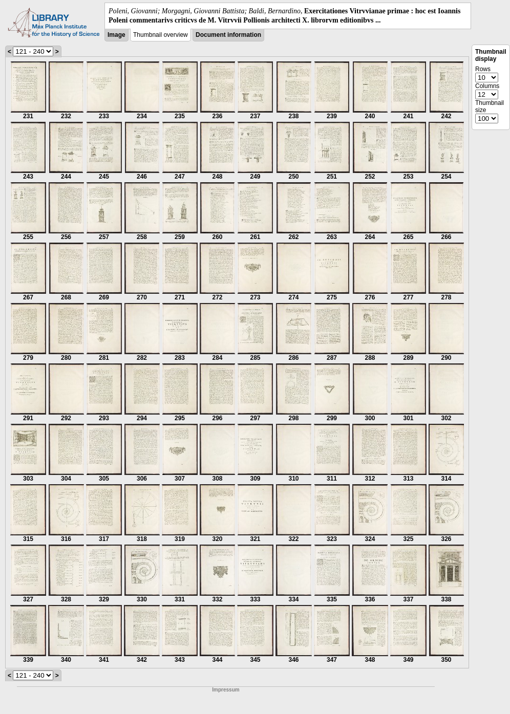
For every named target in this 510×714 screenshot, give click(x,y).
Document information (228, 34)
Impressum (225, 690)
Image (116, 34)
